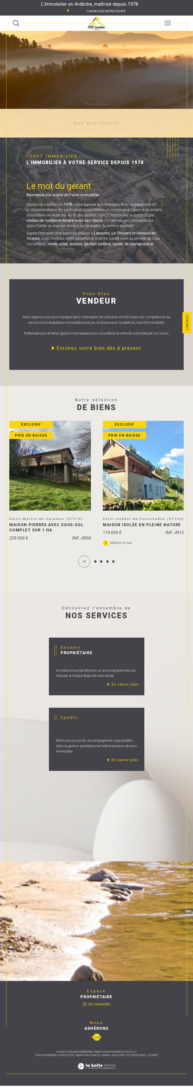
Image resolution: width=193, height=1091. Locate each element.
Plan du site (66, 1060)
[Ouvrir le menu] (167, 23)
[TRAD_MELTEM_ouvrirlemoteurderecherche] (16, 23)
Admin (106, 1060)
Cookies (152, 1060)
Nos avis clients (96, 123)
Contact (187, 323)
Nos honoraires (46, 1060)
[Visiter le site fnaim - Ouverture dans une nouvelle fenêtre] (96, 1042)
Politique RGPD (135, 1060)
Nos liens (118, 1060)
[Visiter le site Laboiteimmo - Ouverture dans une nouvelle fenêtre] (96, 1076)
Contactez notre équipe (106, 11)
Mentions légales (87, 1060)
